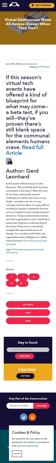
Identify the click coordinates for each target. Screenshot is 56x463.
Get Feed (25, 376)
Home (11, 447)
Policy (23, 452)
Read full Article (25, 150)
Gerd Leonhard (30, 64)
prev (28, 321)
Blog (33, 447)
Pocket (19, 249)
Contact (44, 447)
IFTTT (13, 249)
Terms (34, 452)
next (28, 312)
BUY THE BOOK (43, 5)
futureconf (28, 249)
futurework (38, 249)
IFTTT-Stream (44, 67)
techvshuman (12, 252)
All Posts (28, 304)
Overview (22, 447)
